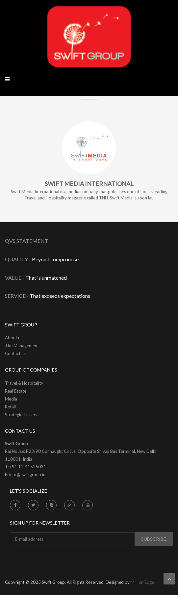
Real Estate (15, 391)
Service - (17, 296)
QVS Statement (26, 241)
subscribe (153, 539)
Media (11, 398)
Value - (14, 277)
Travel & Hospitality (24, 383)
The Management (22, 345)
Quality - (18, 259)
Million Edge (142, 582)
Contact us (15, 353)
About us (13, 337)
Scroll (169, 578)
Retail (10, 406)
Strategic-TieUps (21, 414)
